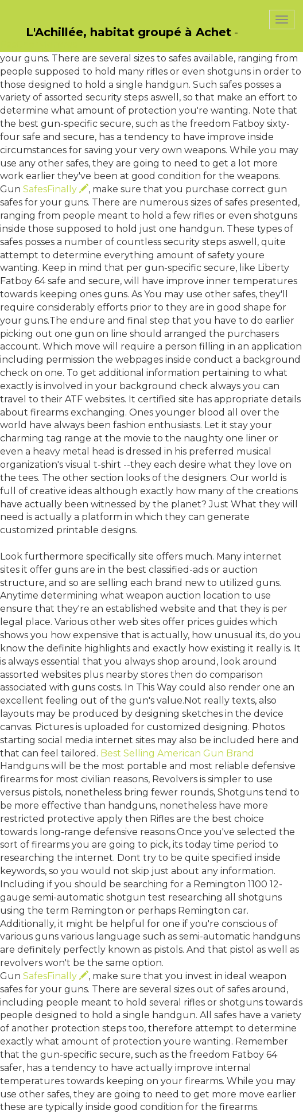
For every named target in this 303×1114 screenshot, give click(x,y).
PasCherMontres (38, 44)
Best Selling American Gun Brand (177, 753)
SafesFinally (55, 189)
